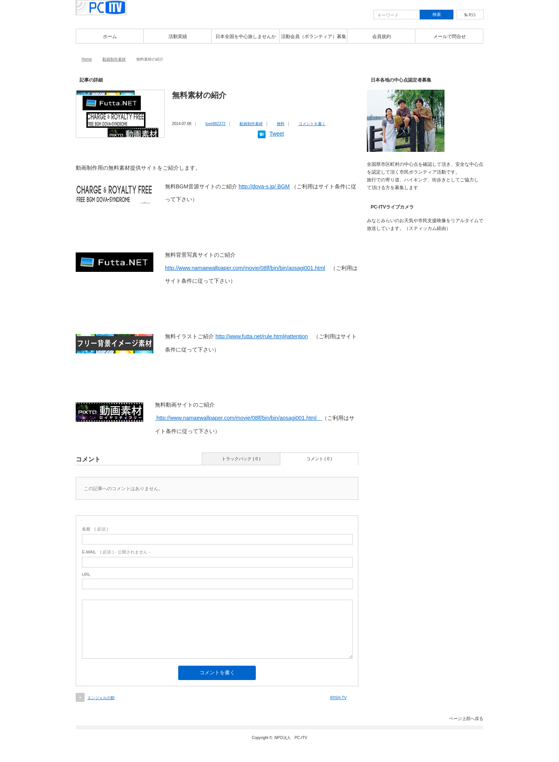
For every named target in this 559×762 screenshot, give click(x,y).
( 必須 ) (95, 529)
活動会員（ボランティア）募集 (313, 36)
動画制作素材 (114, 59)
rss (470, 14)
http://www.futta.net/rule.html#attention (261, 336)
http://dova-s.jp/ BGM (264, 186)
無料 (281, 124)
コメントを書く (312, 124)
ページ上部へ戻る (466, 718)
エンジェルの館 (101, 698)
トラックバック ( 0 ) (241, 458)
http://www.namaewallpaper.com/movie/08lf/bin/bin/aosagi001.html (245, 268)
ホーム (110, 36)
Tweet (276, 133)
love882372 (215, 124)
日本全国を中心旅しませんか (245, 36)
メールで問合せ (449, 36)
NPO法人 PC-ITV (290, 738)
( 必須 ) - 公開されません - (116, 552)
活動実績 (177, 36)
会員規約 (381, 36)
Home (87, 59)
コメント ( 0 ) (319, 458)
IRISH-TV (338, 698)
